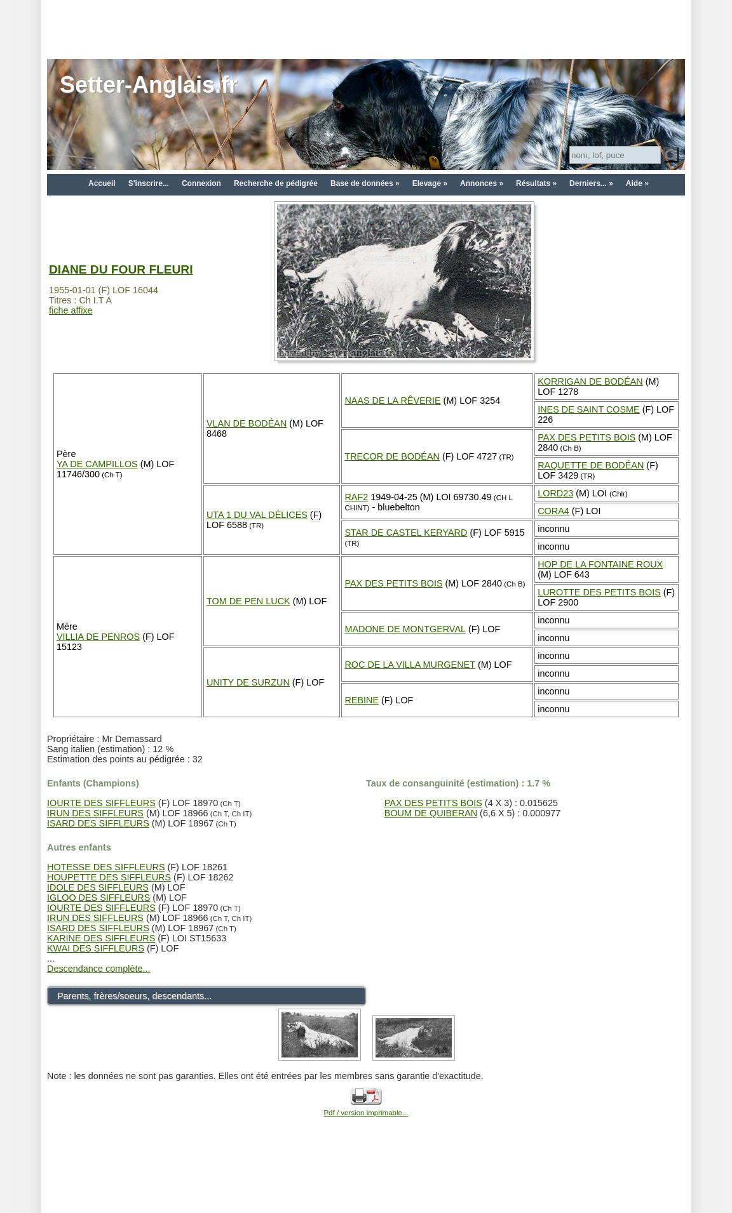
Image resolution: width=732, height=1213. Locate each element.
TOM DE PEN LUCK (248, 601)
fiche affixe (71, 310)
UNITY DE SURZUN (248, 682)
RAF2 (356, 497)
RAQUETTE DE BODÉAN (591, 465)
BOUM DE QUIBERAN (430, 813)
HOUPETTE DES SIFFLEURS (109, 877)
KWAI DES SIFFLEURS (95, 948)
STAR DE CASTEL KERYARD (405, 532)
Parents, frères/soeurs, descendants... (134, 996)
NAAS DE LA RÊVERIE (392, 400)
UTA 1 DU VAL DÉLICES (257, 515)
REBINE (361, 700)
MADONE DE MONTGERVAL (405, 629)
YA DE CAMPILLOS (97, 464)
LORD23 (555, 493)
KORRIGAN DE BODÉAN (590, 381)
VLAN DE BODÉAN (247, 423)
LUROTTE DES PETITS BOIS (599, 592)
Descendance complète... (98, 969)
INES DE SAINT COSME (588, 409)
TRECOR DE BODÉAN (392, 456)
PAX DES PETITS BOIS (586, 437)
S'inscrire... (148, 183)
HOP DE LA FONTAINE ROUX (600, 564)
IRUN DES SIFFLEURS (95, 813)
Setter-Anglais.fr (149, 85)
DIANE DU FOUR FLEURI (121, 269)
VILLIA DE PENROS (98, 637)
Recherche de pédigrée (276, 183)
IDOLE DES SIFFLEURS (98, 887)
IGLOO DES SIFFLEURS (98, 897)
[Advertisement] (366, 28)
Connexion (201, 183)
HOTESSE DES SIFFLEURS (106, 867)
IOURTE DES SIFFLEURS (101, 803)
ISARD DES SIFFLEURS (98, 823)
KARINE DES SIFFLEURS (101, 938)
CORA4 (553, 511)
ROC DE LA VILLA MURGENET (409, 665)
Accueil (102, 183)
